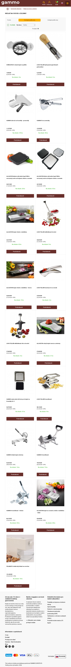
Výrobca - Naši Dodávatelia (13, 642)
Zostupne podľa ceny (52, 20)
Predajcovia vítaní (10, 639)
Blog (6, 644)
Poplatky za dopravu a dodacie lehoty (56, 603)
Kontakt (7, 637)
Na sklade (11, 25)
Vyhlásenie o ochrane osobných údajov (56, 617)
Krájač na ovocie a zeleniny (30, 8)
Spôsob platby (51, 606)
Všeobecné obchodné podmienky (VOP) (53, 612)
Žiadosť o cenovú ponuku (54, 609)
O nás (6, 635)
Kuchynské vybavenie (16, 8)
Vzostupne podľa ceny (29, 20)
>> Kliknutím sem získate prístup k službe (33, 621)
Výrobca (18, 25)
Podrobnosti (16, 84)
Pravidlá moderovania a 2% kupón (55, 622)
